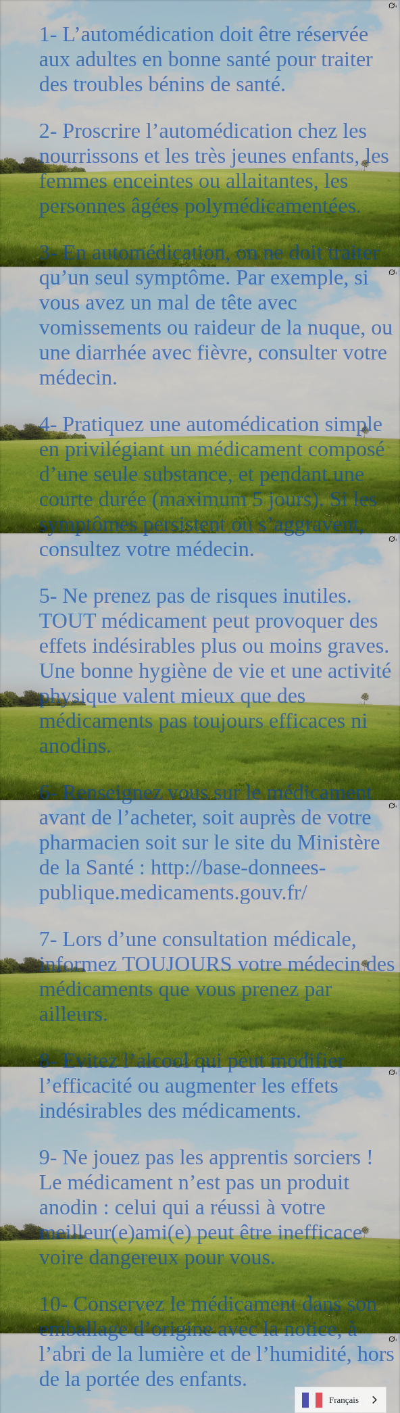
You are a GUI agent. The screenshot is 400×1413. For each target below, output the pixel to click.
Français (330, 1400)
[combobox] (340, 1400)
